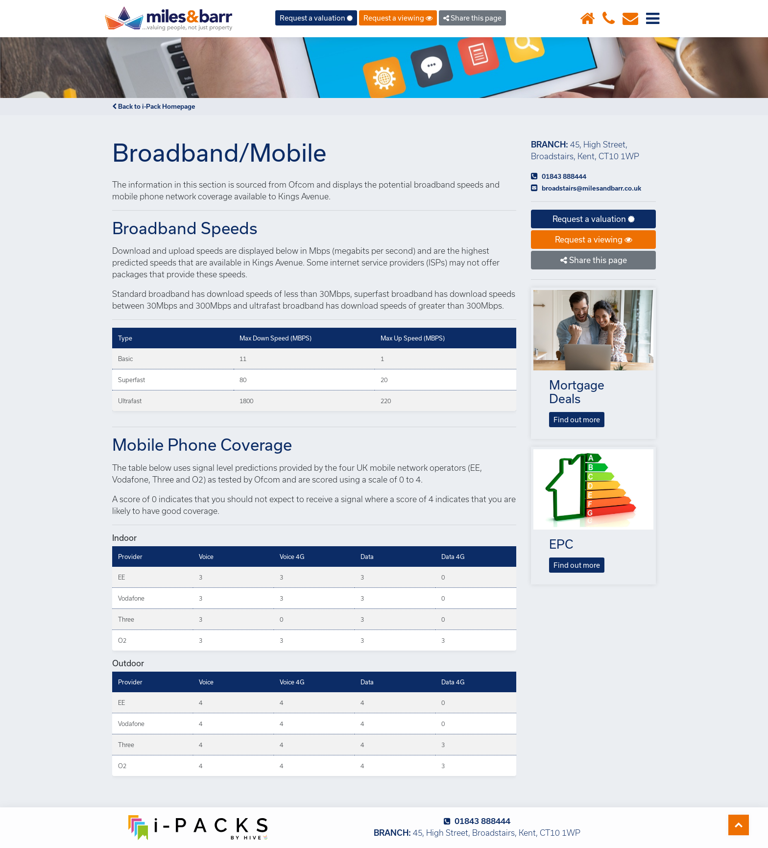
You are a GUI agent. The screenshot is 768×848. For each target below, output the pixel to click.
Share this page (472, 18)
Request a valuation (316, 18)
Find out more (576, 419)
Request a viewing (397, 18)
